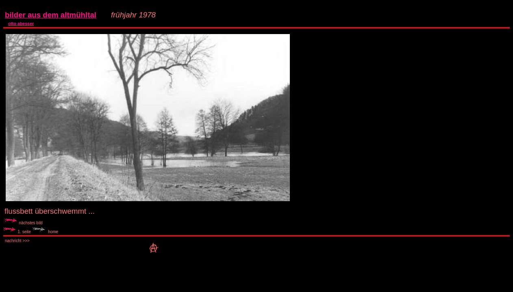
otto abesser (21, 23)
